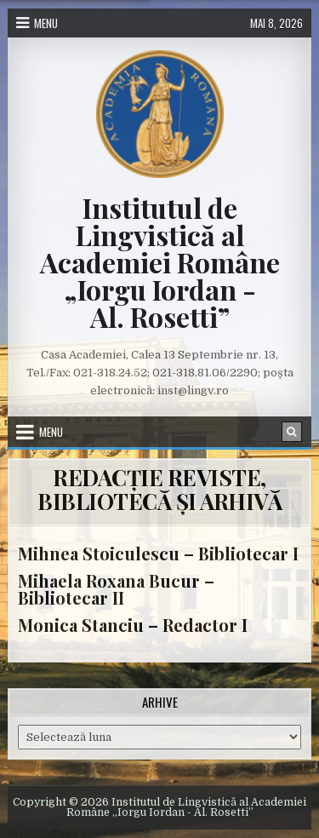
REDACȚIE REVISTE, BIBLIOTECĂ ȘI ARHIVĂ (159, 489)
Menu (46, 23)
